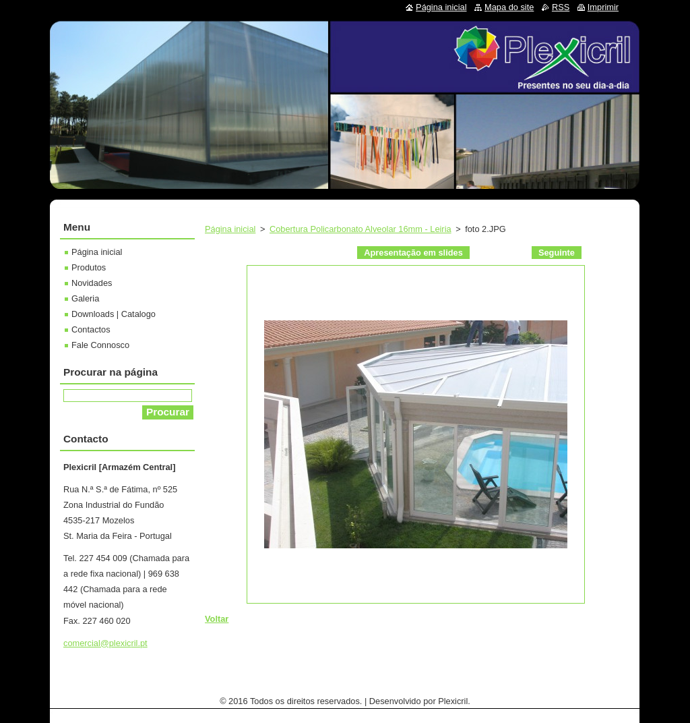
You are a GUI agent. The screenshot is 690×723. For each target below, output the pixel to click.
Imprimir (603, 7)
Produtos (88, 267)
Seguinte (556, 253)
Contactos (91, 329)
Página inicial (230, 229)
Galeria (85, 298)
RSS (560, 7)
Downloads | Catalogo (113, 314)
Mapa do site (509, 7)
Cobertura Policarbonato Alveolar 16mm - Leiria (360, 229)
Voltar (216, 619)
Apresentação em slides (413, 253)
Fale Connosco (100, 345)
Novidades (91, 283)
